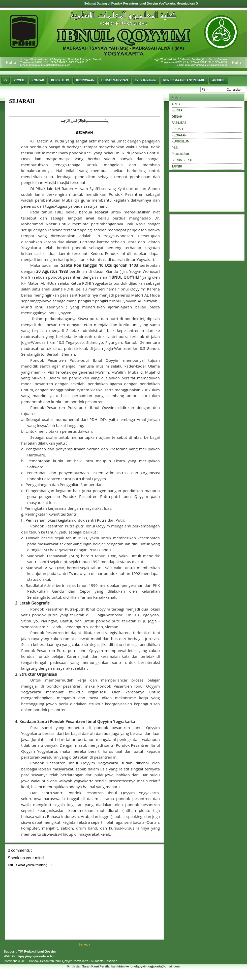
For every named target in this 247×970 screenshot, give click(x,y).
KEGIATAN (179, 135)
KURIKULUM (181, 141)
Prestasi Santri (181, 154)
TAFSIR (177, 166)
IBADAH (177, 129)
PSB (175, 148)
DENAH (177, 116)
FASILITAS (179, 123)
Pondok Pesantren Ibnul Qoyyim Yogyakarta (59, 961)
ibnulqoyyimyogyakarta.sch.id (33, 956)
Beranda (84, 944)
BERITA (177, 110)
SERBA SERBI (182, 160)
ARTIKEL (178, 104)
